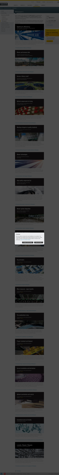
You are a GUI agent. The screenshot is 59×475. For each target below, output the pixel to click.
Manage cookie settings (27, 242)
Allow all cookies (39, 242)
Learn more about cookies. (25, 239)
